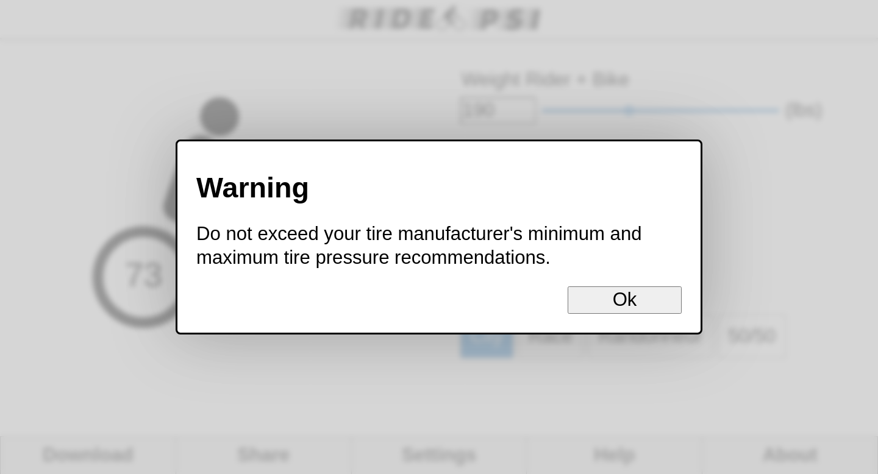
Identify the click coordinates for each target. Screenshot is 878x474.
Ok (625, 299)
